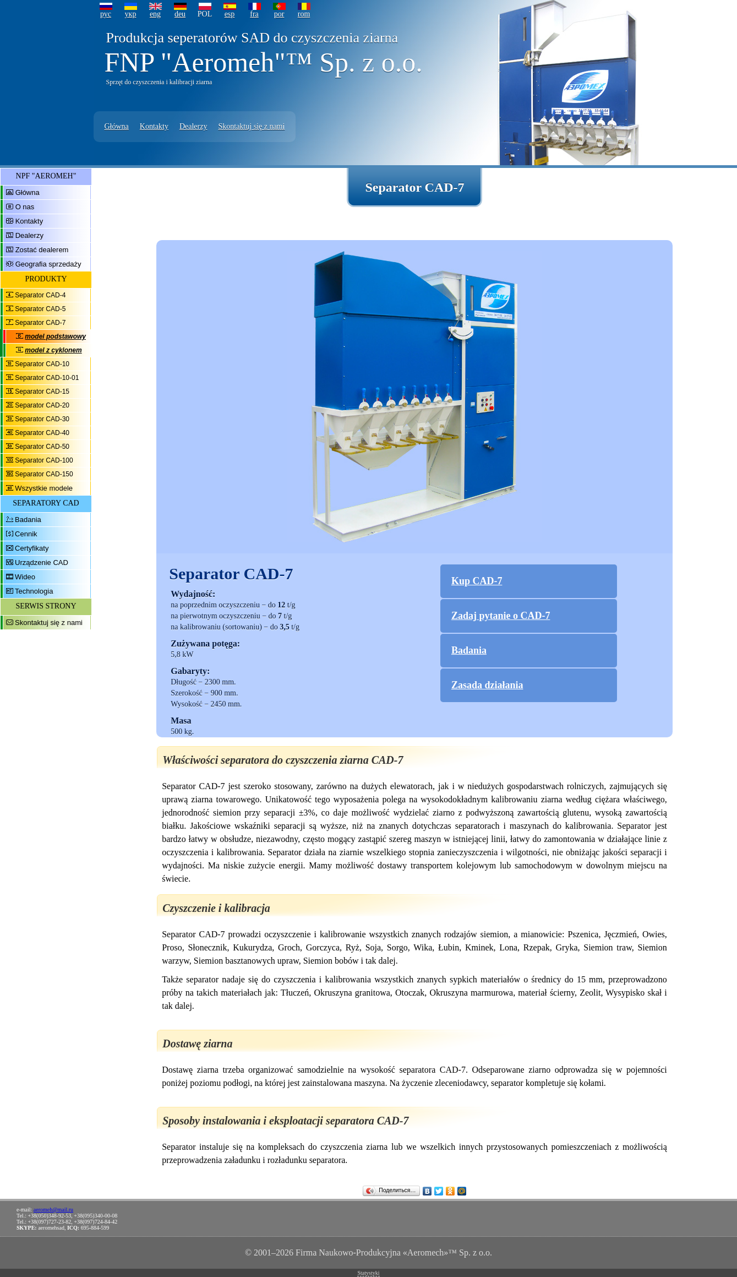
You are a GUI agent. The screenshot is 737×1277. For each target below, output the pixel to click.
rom (304, 14)
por (279, 14)
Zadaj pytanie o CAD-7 (500, 615)
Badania (28, 519)
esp (230, 14)
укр (131, 14)
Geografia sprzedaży (48, 264)
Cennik (26, 534)
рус (105, 14)
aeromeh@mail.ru (53, 1210)
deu (179, 14)
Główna (117, 126)
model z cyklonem (53, 350)
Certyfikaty (31, 548)
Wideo (25, 577)
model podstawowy (55, 336)
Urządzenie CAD (41, 562)
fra (254, 14)
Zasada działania (487, 685)
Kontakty (154, 126)
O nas (25, 207)
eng (155, 14)
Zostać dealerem (42, 250)
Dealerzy (193, 126)
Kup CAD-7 (477, 580)
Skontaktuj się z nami (251, 126)
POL (205, 14)
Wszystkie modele (44, 488)
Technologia (34, 591)
